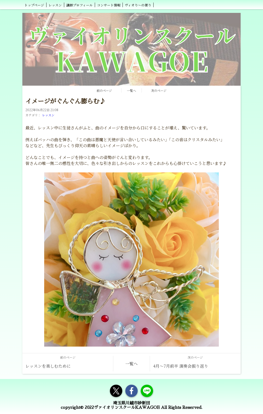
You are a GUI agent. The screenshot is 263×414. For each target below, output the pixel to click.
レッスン (48, 115)
